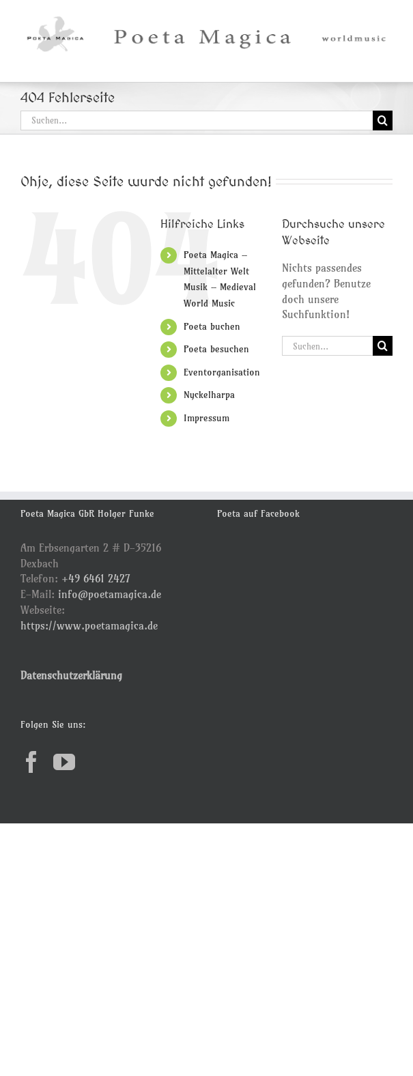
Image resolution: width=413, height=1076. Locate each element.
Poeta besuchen (216, 349)
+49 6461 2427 (95, 578)
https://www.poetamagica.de (89, 625)
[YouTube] (64, 762)
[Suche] (383, 120)
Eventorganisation (222, 372)
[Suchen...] (196, 120)
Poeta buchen (212, 326)
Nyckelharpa (209, 394)
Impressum (206, 418)
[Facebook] (31, 762)
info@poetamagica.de (109, 594)
